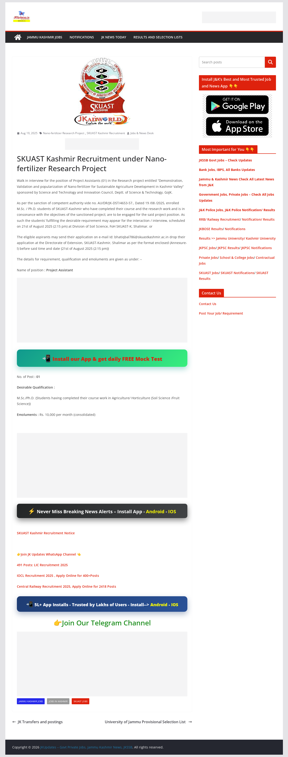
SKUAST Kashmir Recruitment (106, 133)
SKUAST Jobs (80, 701)
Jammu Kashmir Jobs (44, 37)
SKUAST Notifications (237, 273)
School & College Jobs (237, 257)
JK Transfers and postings (37, 721)
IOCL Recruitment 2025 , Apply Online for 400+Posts (58, 575)
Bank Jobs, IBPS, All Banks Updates (227, 169)
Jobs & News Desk (142, 133)
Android (155, 511)
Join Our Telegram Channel (106, 622)
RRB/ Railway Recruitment (219, 219)
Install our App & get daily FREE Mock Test (107, 358)
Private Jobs (208, 257)
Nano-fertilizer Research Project (63, 133)
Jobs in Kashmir (58, 701)
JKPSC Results (228, 248)
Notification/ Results (258, 219)
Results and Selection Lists (158, 37)
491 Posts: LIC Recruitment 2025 (42, 565)
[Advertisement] (239, 17)
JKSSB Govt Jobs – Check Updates (225, 160)
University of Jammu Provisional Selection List (148, 721)
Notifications (82, 37)
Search (270, 62)
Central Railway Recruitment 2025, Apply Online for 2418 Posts (66, 586)
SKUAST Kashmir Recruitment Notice (46, 533)
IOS (172, 511)
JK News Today (113, 37)
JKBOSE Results (211, 229)
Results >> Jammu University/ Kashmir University (237, 238)
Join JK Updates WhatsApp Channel (48, 554)
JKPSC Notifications (256, 248)
